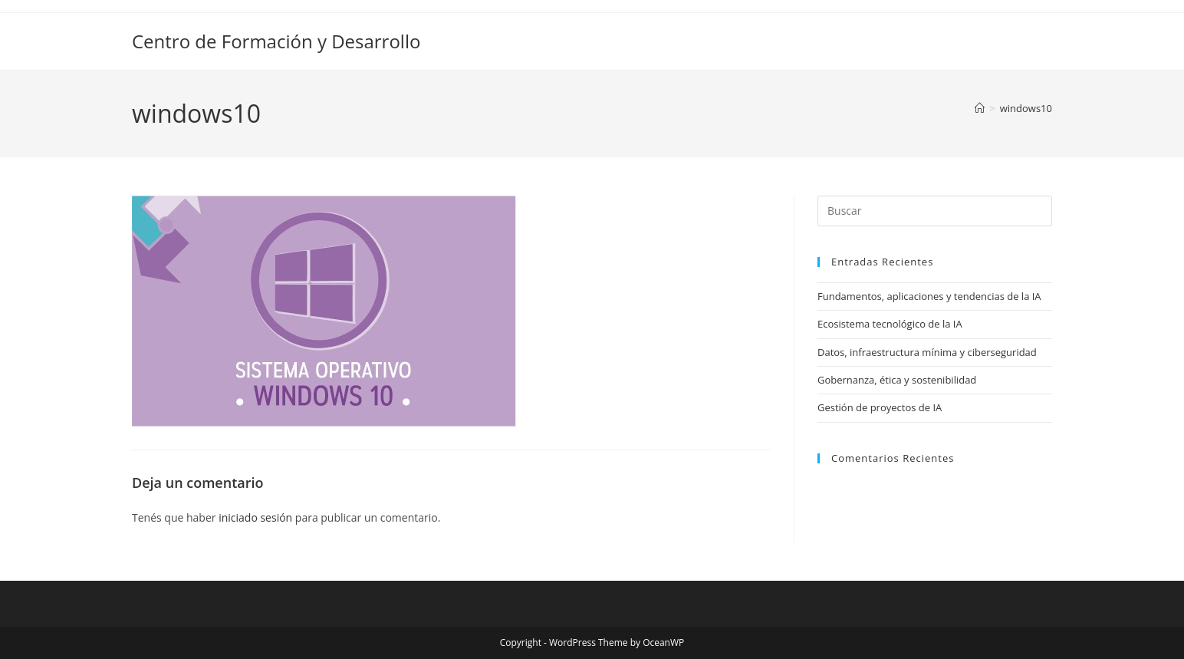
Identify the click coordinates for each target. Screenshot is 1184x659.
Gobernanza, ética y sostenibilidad (896, 380)
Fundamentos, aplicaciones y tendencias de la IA (929, 296)
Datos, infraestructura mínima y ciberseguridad (927, 352)
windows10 (1026, 108)
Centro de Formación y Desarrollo (276, 41)
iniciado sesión (255, 517)
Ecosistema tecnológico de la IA (889, 324)
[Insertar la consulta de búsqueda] (934, 211)
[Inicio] (980, 108)
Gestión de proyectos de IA (879, 407)
